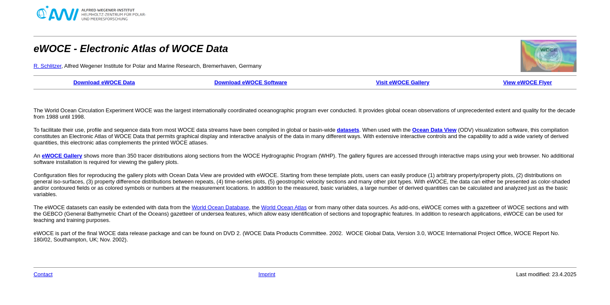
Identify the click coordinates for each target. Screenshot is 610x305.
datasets (348, 130)
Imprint (266, 274)
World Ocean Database (220, 207)
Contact (43, 274)
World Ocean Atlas (284, 207)
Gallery (72, 155)
